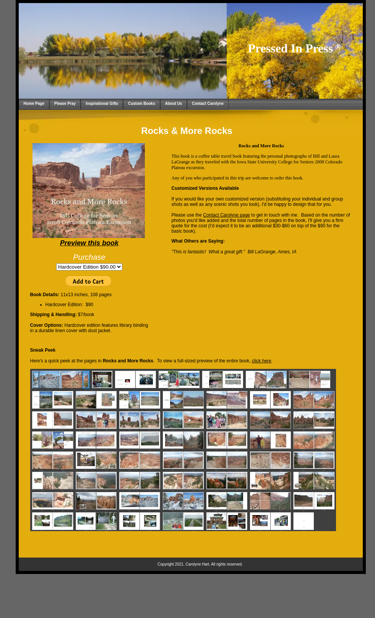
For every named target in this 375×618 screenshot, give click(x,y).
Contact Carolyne (208, 103)
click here (261, 361)
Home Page (34, 103)
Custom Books (141, 103)
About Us (173, 103)
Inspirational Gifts (102, 103)
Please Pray (65, 103)
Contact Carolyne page (226, 215)
